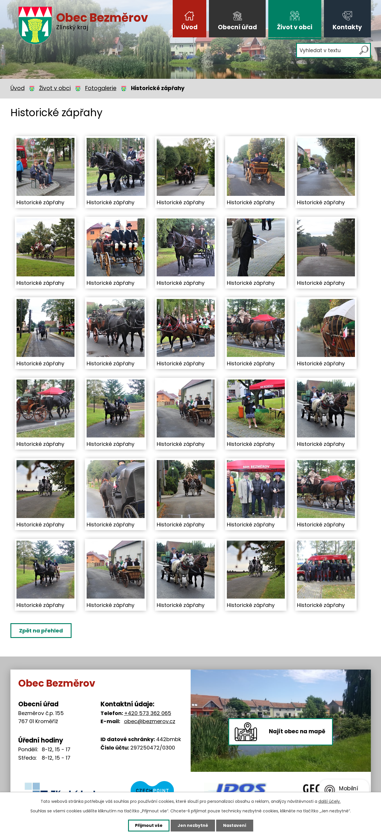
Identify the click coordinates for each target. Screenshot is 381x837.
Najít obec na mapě (297, 731)
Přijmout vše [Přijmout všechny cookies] (149, 825)
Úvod (189, 27)
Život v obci (294, 27)
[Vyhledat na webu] (333, 50)
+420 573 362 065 (147, 713)
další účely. (329, 801)
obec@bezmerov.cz (149, 721)
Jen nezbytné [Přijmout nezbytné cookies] (193, 825)
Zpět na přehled (41, 630)
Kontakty (347, 27)
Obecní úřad (237, 27)
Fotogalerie (100, 88)
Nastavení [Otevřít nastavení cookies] (234, 825)
